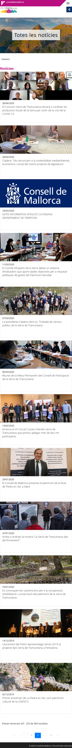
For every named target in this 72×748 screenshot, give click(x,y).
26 (52, 735)
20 (32, 735)
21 (39, 735)
